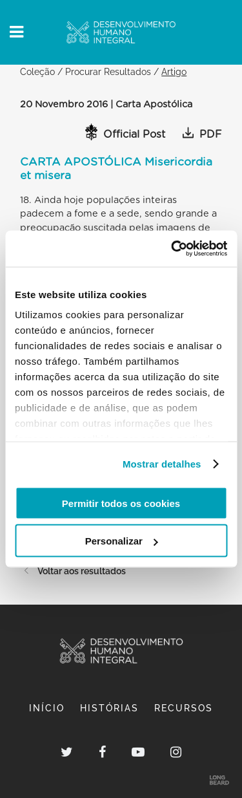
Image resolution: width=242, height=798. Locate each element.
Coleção (37, 71)
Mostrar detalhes (162, 463)
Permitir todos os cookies (121, 502)
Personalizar (121, 540)
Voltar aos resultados (73, 570)
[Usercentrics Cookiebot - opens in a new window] (172, 249)
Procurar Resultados (108, 71)
